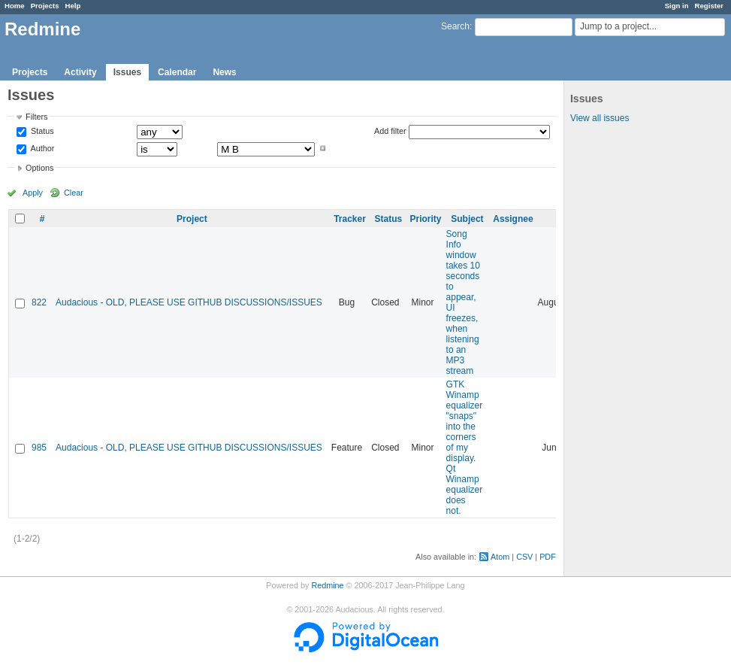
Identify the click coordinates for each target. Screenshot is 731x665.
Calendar (177, 72)
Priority (426, 219)
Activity (80, 72)
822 (39, 302)
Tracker (350, 219)
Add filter (390, 130)
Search (455, 26)
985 (39, 447)
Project (192, 219)
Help (73, 6)
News (224, 72)
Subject (467, 219)
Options (39, 167)
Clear (73, 192)
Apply (33, 192)
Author (41, 148)
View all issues (599, 118)
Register (709, 6)
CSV (524, 556)
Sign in (677, 6)
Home (15, 6)
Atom (500, 556)
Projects (45, 6)
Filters (36, 116)
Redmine (327, 585)
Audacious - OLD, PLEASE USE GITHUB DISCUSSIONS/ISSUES (189, 302)
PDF (547, 556)
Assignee (513, 219)
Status (41, 131)
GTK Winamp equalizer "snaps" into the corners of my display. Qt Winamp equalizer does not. (464, 447)
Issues (127, 72)
